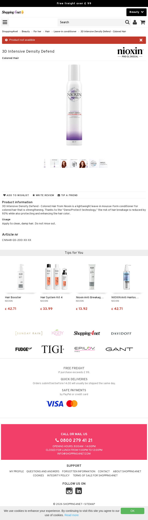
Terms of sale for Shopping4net (95, 475)
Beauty (26, 31)
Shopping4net (10, 31)
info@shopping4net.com (74, 454)
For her (37, 31)
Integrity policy (58, 475)
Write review (43, 195)
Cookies (38, 475)
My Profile (17, 471)
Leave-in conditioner (65, 31)
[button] (143, 22)
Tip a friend (68, 195)
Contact (104, 471)
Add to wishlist (16, 195)
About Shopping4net (127, 471)
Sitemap (89, 504)
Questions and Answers (42, 471)
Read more (72, 515)
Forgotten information (78, 471)
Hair (47, 31)
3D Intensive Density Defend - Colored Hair (103, 31)
